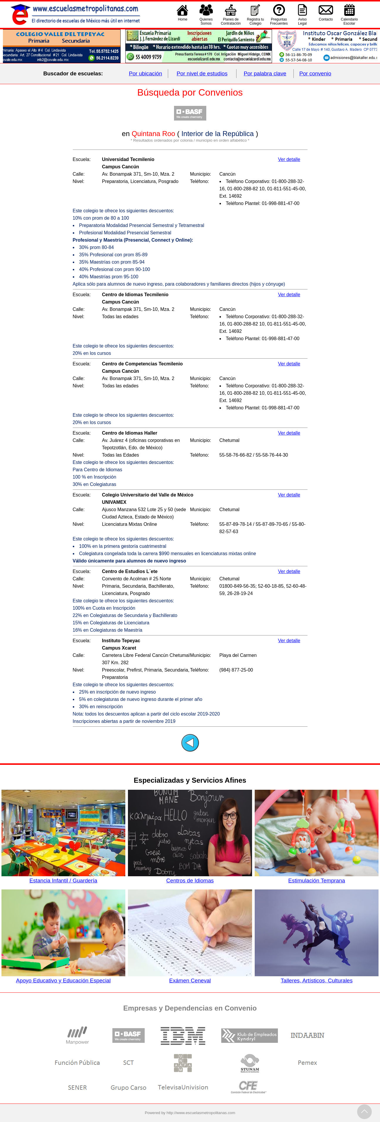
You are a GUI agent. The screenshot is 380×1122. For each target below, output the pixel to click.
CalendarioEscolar (349, 21)
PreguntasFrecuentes (279, 21)
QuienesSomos (206, 21)
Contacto (326, 21)
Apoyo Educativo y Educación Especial (63, 977)
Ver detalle (289, 159)
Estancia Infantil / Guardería (63, 877)
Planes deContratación (231, 21)
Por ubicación (145, 73)
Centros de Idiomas (190, 877)
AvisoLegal (302, 21)
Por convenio (315, 73)
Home (182, 21)
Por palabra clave (265, 73)
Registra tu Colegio (255, 21)
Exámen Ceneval (190, 977)
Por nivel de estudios (202, 73)
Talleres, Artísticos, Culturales (317, 977)
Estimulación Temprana (317, 877)
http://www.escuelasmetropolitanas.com (201, 1113)
